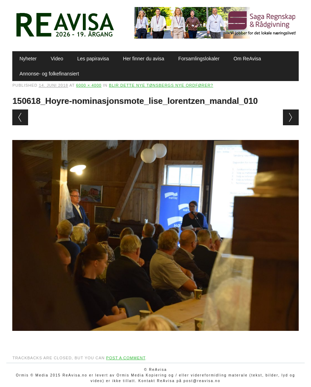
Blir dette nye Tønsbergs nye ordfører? (161, 85)
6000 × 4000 (88, 85)
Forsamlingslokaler (198, 58)
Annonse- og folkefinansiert (49, 73)
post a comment (125, 358)
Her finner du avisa (143, 58)
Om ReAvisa (247, 58)
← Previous (20, 117)
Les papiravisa (93, 58)
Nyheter (28, 58)
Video (57, 58)
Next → (291, 117)
